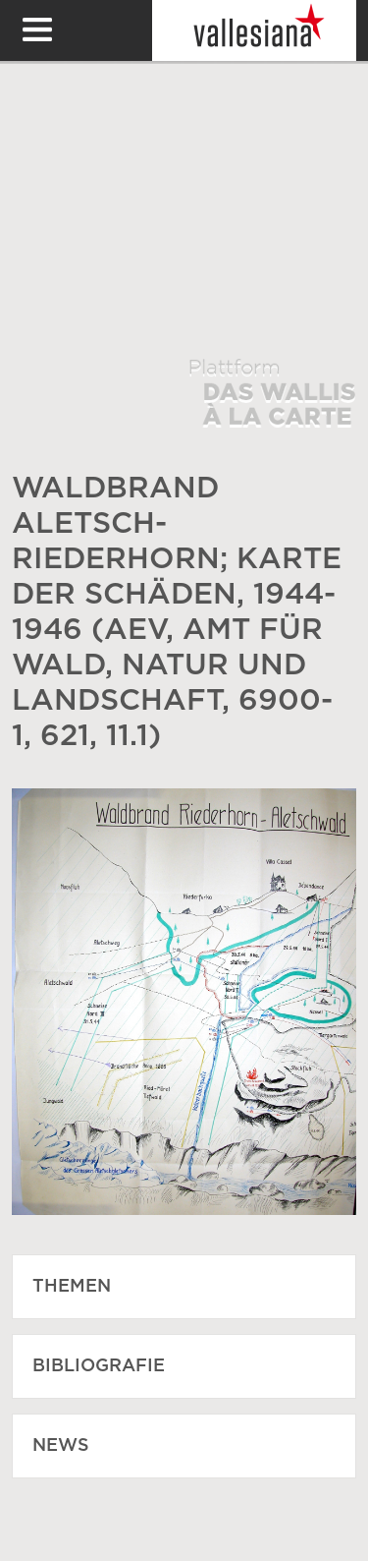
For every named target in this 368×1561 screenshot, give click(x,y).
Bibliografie (98, 1366)
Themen (71, 1287)
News (60, 1446)
